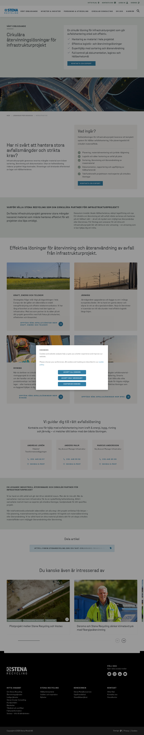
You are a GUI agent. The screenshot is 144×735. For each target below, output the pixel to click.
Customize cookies (72, 384)
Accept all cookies (72, 372)
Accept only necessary (72, 378)
